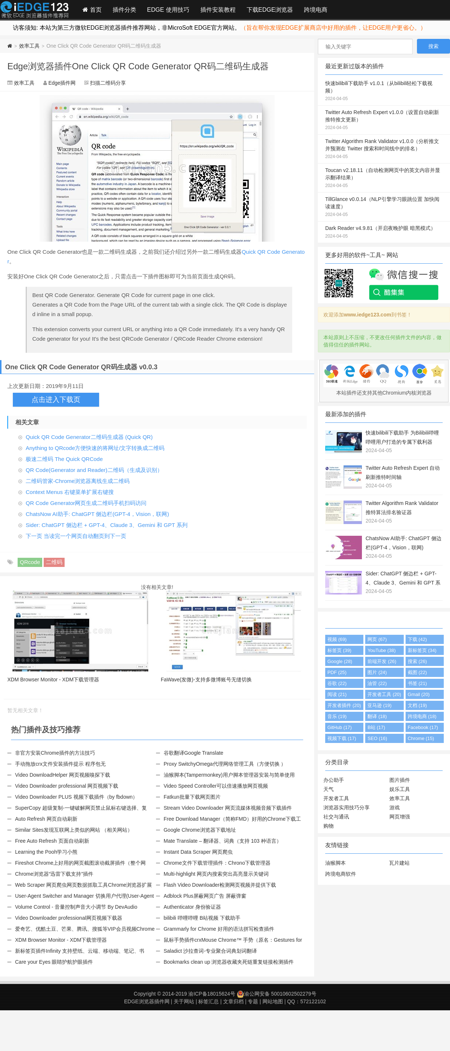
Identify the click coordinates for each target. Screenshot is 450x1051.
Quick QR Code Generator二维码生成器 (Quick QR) (89, 437)
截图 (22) (417, 672)
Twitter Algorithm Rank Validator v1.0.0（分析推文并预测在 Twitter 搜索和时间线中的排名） (384, 149)
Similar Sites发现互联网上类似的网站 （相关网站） (74, 830)
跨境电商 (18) (422, 716)
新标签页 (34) (422, 650)
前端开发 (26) (381, 661)
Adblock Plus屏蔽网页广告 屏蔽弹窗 (205, 896)
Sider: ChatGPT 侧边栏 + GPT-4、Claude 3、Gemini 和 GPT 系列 (107, 525)
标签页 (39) (339, 650)
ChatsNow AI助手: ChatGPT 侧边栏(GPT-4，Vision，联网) (97, 514)
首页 (92, 9)
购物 (328, 826)
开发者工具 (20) (384, 694)
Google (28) (339, 661)
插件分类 (124, 9)
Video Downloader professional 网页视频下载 (66, 786)
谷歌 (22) (336, 683)
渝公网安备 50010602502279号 (276, 994)
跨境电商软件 (340, 874)
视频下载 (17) (341, 738)
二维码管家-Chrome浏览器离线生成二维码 (78, 481)
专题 (253, 1001)
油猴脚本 (335, 863)
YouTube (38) (381, 650)
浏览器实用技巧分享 (346, 807)
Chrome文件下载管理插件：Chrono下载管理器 (217, 863)
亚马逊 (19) (379, 705)
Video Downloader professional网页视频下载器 (68, 918)
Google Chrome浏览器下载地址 (200, 830)
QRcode (30, 562)
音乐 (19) (336, 716)
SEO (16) (377, 738)
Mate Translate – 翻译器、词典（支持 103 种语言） (223, 841)
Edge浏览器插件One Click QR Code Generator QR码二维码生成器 (138, 66)
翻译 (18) (377, 716)
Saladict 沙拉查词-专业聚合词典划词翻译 (210, 951)
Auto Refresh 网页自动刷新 (46, 819)
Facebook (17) (423, 727)
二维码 (54, 562)
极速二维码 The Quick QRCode (64, 459)
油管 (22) (377, 683)
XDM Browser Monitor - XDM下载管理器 (61, 940)
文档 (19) (417, 705)
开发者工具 (336, 798)
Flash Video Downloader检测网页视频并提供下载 (220, 885)
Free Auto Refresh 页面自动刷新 (52, 841)
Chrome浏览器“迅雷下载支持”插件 (54, 874)
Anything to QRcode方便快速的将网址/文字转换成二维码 (95, 448)
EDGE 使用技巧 (168, 9)
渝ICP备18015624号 (211, 994)
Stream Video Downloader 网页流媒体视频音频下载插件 (228, 808)
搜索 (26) (417, 661)
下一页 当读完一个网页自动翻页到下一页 (76, 536)
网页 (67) (377, 639)
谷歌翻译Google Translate (194, 753)
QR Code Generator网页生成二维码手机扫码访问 (86, 503)
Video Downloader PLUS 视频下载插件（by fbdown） (76, 797)
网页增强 (399, 817)
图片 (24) (377, 672)
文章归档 (233, 1001)
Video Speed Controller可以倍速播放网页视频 (216, 786)
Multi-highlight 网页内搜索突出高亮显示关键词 (216, 874)
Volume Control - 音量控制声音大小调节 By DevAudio (76, 907)
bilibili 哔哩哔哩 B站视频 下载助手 (202, 918)
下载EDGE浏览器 (270, 9)
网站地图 (272, 1001)
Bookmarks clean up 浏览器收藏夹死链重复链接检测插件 (229, 962)
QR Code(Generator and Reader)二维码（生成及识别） (94, 470)
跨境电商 (315, 9)
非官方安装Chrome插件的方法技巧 (55, 753)
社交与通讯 (336, 817)
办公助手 (333, 780)
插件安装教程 (218, 9)
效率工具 (29, 46)
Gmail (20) (419, 694)
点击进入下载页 (56, 399)
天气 (328, 789)
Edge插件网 (34, 10)
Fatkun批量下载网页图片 (192, 797)
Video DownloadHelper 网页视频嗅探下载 (62, 775)
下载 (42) (417, 639)
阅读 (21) (336, 694)
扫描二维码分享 (108, 83)
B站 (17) (376, 727)
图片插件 (399, 780)
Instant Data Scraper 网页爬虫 (198, 852)
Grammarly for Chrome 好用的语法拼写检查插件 (219, 929)
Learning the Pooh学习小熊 (46, 852)
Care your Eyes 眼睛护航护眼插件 (54, 962)
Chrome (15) (421, 738)
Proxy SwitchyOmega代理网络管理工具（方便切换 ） (225, 764)
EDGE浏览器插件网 (147, 1001)
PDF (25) (336, 672)
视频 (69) (336, 639)
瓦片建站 (399, 863)
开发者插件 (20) (344, 705)
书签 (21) (417, 683)
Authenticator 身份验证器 (192, 907)
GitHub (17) (339, 727)
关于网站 (184, 1001)
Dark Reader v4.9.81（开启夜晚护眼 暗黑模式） (384, 232)
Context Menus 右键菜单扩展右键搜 (70, 492)
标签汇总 (208, 1001)
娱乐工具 (399, 789)
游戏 (394, 807)
